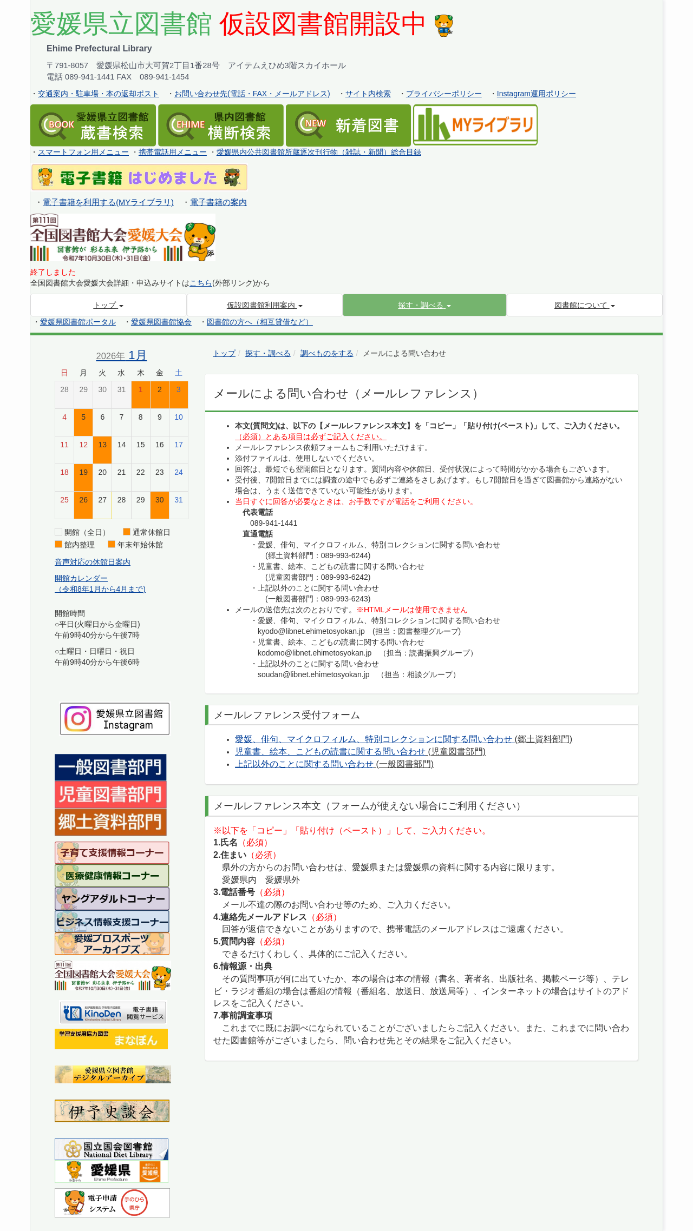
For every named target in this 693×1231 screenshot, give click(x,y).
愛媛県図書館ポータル (78, 321)
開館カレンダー (81, 578)
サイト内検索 (368, 93)
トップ (224, 353)
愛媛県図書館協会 (161, 321)
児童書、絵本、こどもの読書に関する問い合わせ (330, 751)
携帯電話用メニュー (173, 152)
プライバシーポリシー (444, 93)
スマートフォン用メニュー (83, 152)
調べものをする (327, 353)
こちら (200, 283)
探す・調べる (268, 353)
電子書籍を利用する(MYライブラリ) (108, 202)
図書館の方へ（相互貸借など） (260, 321)
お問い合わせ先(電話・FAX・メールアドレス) (252, 93)
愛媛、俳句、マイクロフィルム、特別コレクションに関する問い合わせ (374, 739)
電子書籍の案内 (218, 202)
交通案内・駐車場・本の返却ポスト (98, 93)
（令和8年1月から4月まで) (100, 589)
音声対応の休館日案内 (92, 562)
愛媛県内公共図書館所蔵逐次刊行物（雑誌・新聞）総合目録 (319, 152)
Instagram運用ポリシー (536, 93)
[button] (424, 305)
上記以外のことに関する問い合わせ (304, 764)
